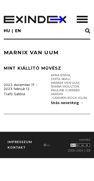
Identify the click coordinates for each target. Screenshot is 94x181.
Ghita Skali (60, 79)
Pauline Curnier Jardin (65, 92)
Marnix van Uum (65, 82)
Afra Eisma (60, 75)
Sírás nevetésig (67, 102)
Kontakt (17, 147)
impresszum (20, 142)
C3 (88, 150)
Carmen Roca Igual (70, 98)
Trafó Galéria (14, 94)
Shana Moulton (65, 86)
